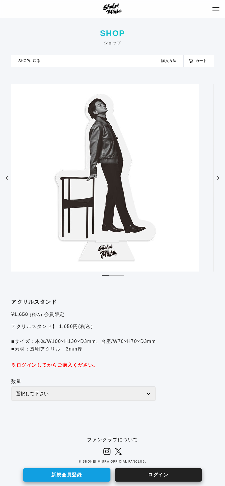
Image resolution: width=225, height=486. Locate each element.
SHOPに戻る (29, 61)
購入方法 (168, 61)
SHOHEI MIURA (112, 9)
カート (201, 61)
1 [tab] (105, 276)
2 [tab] (112, 276)
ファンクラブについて (112, 439)
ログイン (158, 474)
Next (218, 178)
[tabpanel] (112, 178)
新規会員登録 (66, 474)
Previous (7, 178)
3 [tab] (120, 276)
